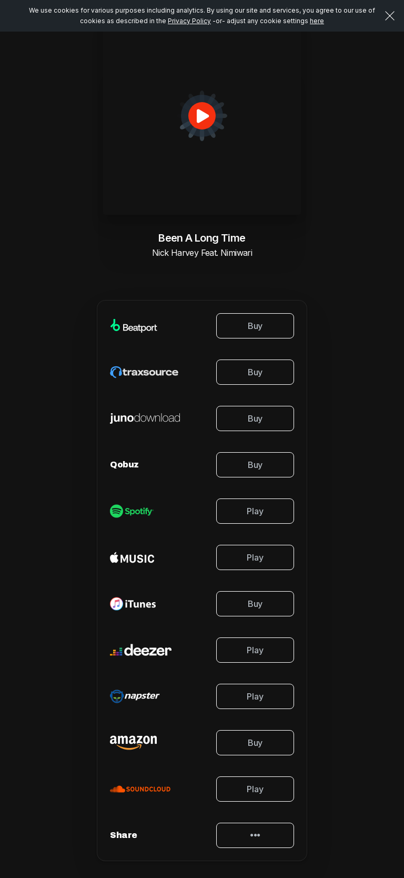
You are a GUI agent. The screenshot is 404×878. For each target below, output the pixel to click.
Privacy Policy (189, 21)
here (317, 21)
